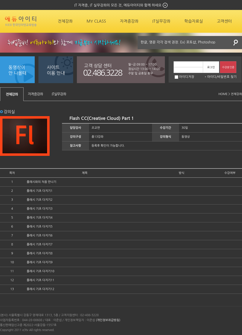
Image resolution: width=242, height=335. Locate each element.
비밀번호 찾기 (227, 76)
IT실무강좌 (161, 21)
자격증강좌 (129, 21)
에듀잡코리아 (21, 21)
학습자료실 (193, 21)
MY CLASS (96, 21)
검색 (236, 42)
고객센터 (224, 21)
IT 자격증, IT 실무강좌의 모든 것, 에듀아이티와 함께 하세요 (117, 5)
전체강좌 (65, 21)
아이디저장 (184, 76)
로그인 (211, 67)
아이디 (211, 76)
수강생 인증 (228, 67)
